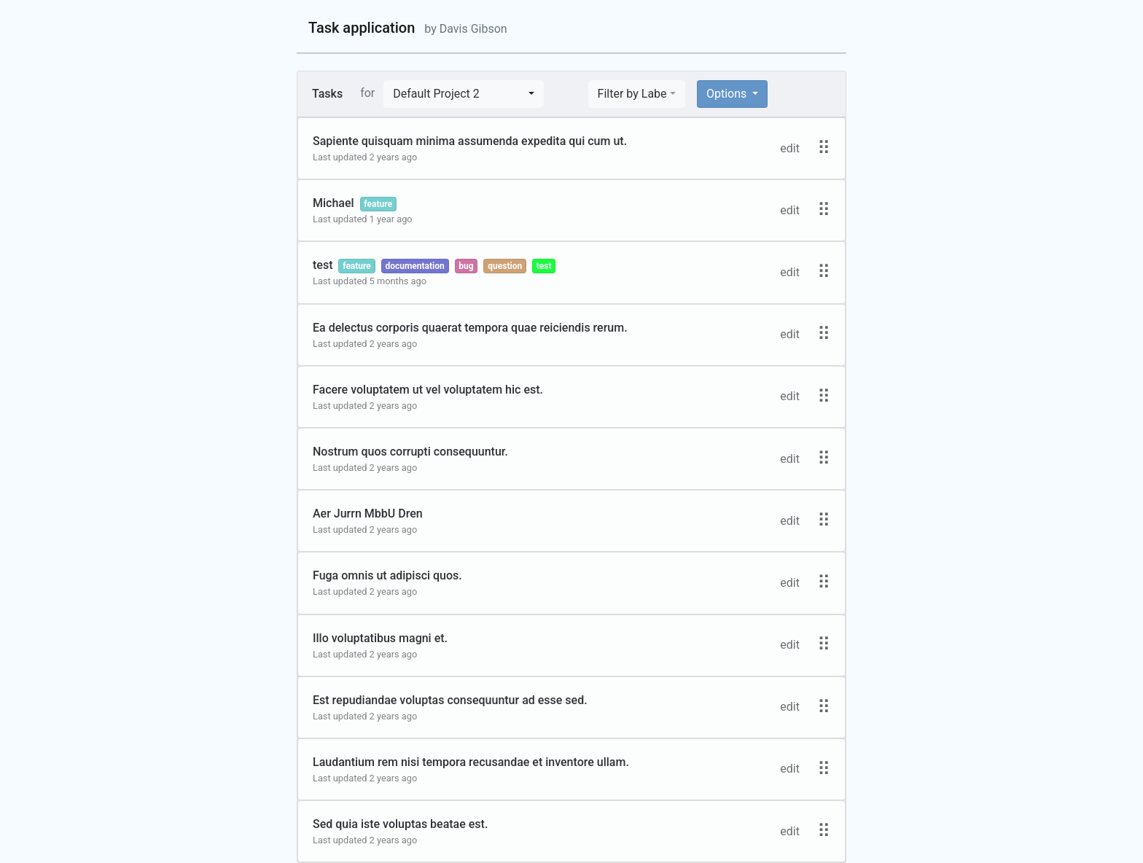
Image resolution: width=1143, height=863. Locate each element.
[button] (463, 94)
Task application (407, 27)
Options (727, 94)
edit (790, 148)
